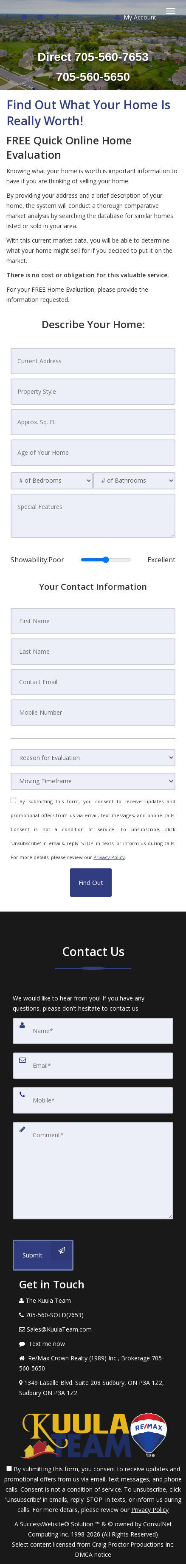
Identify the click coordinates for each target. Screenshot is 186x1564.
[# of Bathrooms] (134, 480)
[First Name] (93, 621)
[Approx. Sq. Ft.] (93, 422)
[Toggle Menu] (171, 11)
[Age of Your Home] (93, 452)
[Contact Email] (93, 682)
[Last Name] (93, 651)
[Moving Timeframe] (93, 781)
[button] (91, 882)
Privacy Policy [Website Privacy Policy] (109, 857)
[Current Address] (93, 361)
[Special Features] (93, 516)
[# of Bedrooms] (52, 480)
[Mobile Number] (93, 712)
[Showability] (105, 559)
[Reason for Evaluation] (93, 757)
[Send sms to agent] (25, 17)
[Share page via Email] (57, 17)
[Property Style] (93, 392)
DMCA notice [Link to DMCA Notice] (93, 1554)
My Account (135, 17)
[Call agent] (9, 17)
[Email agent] (41, 17)
